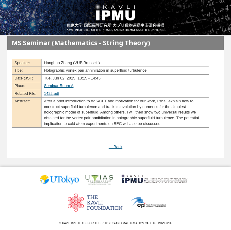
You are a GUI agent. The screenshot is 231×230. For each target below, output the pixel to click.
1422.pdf (51, 93)
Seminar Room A (58, 85)
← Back (115, 147)
